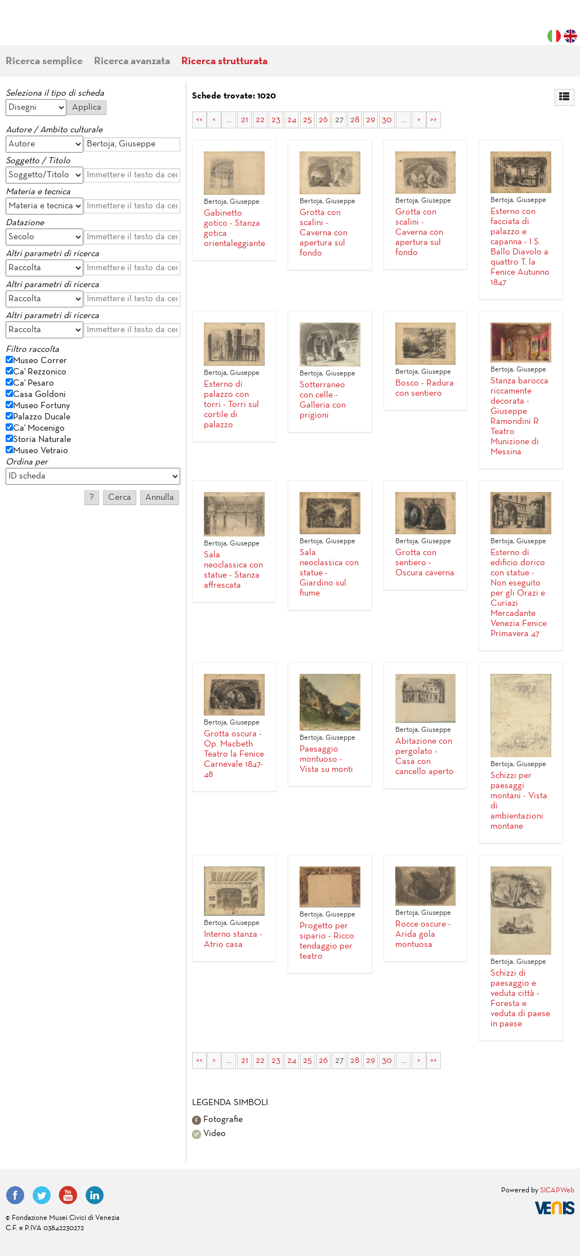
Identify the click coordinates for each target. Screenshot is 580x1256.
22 (260, 120)
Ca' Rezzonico (39, 372)
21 (244, 120)
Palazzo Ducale (41, 417)
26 (323, 120)
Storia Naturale (42, 440)
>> (433, 120)
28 (354, 120)
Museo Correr (40, 361)
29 (370, 120)
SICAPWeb (557, 1190)
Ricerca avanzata (132, 61)
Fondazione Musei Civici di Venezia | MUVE (52, 28)
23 (275, 120)
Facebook (15, 1195)
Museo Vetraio (40, 451)
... (228, 120)
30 (387, 120)
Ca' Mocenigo (39, 428)
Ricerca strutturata (224, 61)
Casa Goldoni (39, 395)
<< (199, 120)
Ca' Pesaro (33, 383)
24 (291, 120)
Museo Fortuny (41, 406)
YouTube (68, 1195)
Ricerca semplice (44, 61)
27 (339, 120)
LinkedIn (94, 1195)
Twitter (41, 1195)
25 (307, 120)
